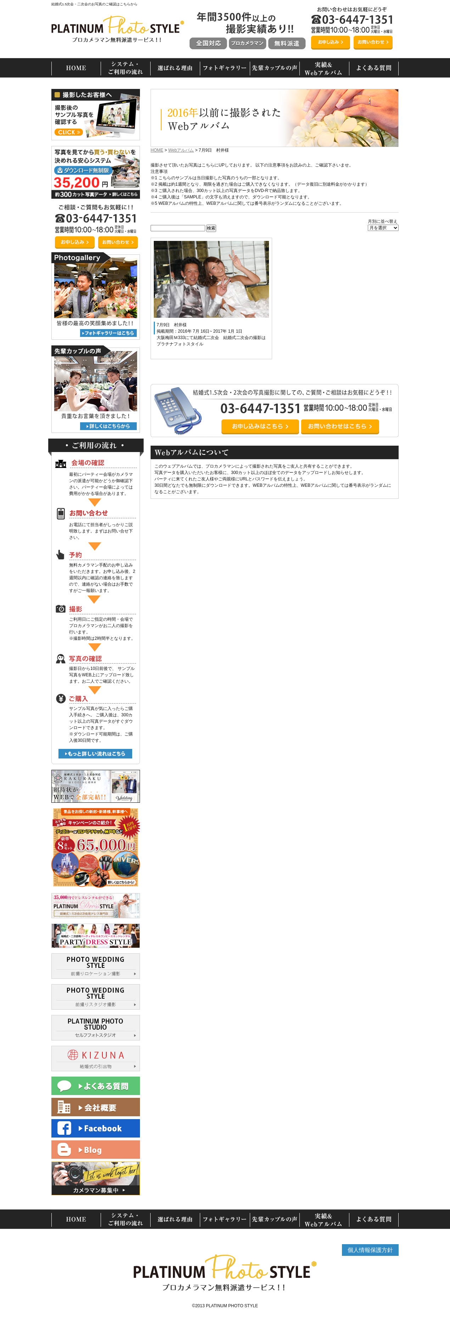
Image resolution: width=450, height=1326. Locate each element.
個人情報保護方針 (370, 1250)
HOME (157, 150)
